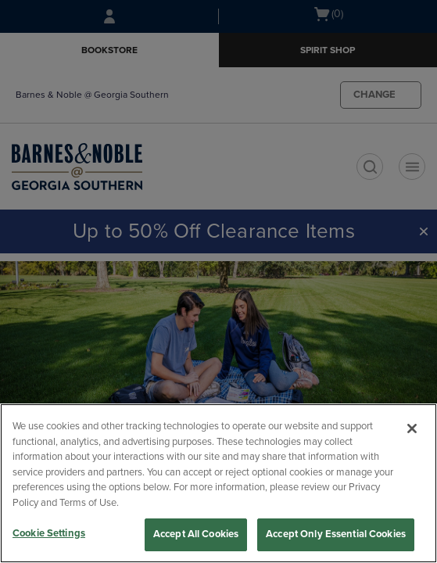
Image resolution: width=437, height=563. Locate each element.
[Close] (412, 428)
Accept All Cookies (195, 534)
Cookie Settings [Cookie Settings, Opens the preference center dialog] (49, 533)
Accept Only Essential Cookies (336, 534)
